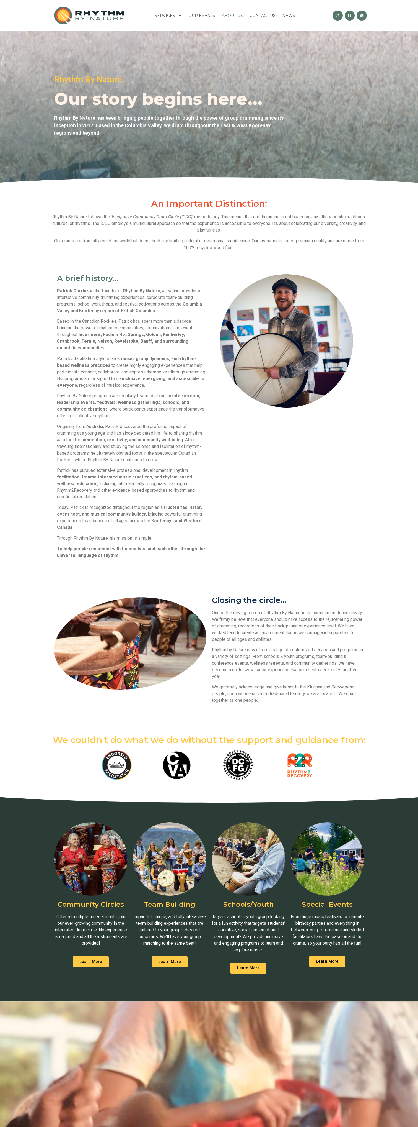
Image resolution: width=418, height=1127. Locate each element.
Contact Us (263, 15)
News (288, 15)
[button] (91, 961)
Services (168, 15)
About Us (232, 15)
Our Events (201, 15)
